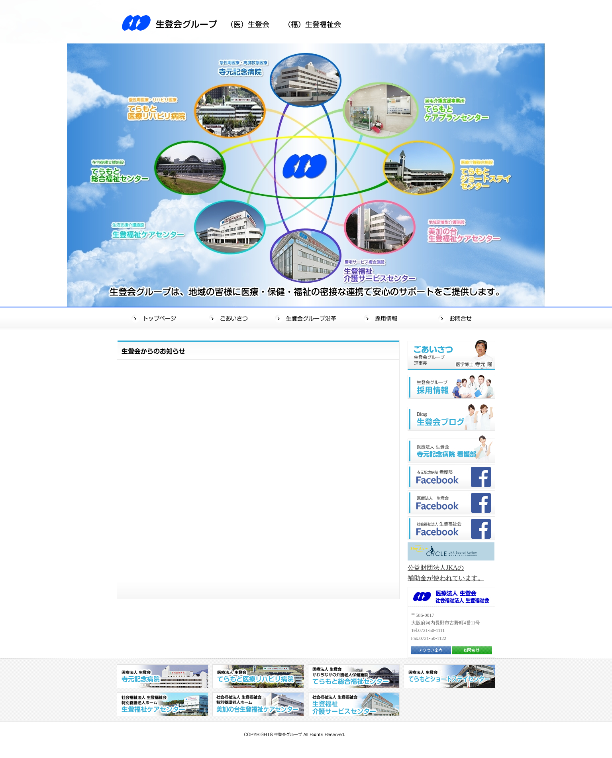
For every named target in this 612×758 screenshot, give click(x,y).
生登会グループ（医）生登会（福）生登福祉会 (236, 21)
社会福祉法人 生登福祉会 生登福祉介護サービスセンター (354, 704)
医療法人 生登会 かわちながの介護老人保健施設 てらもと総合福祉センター (354, 676)
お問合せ (457, 318)
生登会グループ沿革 (307, 318)
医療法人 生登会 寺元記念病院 (162, 676)
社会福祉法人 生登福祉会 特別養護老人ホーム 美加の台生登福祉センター (258, 704)
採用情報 (382, 318)
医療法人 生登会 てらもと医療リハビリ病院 (258, 676)
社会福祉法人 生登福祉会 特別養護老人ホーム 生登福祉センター (162, 704)
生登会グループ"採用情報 (451, 387)
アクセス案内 (431, 650)
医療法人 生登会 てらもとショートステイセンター (449, 676)
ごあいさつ (231, 318)
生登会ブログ (451, 417)
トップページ (155, 318)
